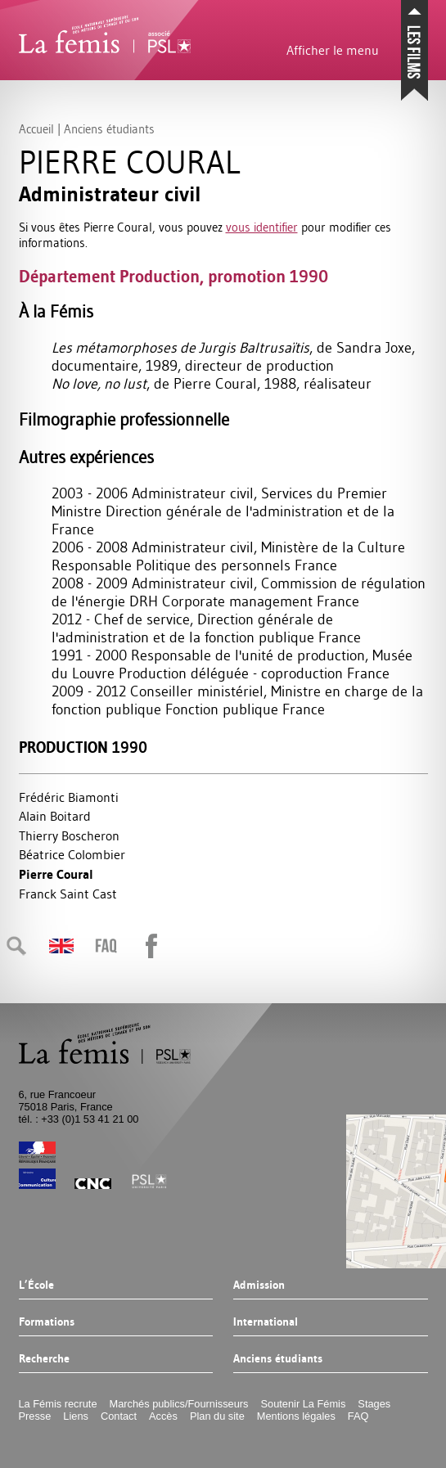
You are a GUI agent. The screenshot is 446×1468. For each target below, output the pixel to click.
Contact (119, 1416)
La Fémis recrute (58, 1404)
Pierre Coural (56, 874)
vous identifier (262, 227)
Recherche (44, 1359)
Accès (163, 1416)
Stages (374, 1404)
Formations (46, 1322)
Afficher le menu (332, 50)
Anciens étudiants (277, 1359)
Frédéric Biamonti (69, 797)
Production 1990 (83, 747)
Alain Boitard (55, 816)
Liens (75, 1416)
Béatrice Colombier (72, 854)
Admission (259, 1285)
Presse (35, 1416)
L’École (36, 1285)
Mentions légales (296, 1416)
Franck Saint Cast (68, 893)
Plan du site (217, 1416)
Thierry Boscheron (69, 835)
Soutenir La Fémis (303, 1404)
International (265, 1322)
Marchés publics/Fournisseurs (179, 1404)
